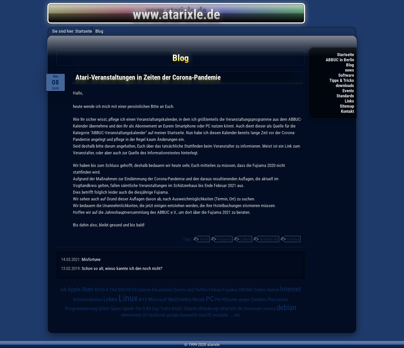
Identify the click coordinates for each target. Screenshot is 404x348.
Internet (290, 289)
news (349, 70)
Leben (245, 239)
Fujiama (224, 239)
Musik (198, 299)
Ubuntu (191, 308)
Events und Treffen (191, 289)
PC (210, 299)
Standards (345, 95)
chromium (252, 308)
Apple (74, 289)
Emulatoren (162, 289)
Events (348, 90)
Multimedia (179, 299)
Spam (116, 308)
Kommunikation (87, 299)
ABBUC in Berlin (340, 59)
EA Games (141, 289)
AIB (63, 289)
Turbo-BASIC (171, 308)
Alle (236, 315)
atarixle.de (269, 239)
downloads (345, 85)
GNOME (245, 289)
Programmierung (81, 308)
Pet (218, 299)
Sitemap (347, 106)
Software (346, 75)
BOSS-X (101, 289)
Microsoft (157, 299)
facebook (156, 315)
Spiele (128, 308)
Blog (350, 64)
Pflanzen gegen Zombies (244, 299)
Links (349, 101)
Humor (273, 289)
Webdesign (209, 308)
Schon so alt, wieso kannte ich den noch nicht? (122, 268)
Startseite (345, 54)
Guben (260, 289)
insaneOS (188, 315)
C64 (113, 289)
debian (286, 307)
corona (293, 239)
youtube (220, 315)
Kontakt (347, 111)
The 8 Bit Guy (147, 308)
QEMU (104, 308)
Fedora (215, 289)
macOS (205, 315)
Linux (128, 298)
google (172, 315)
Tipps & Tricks (341, 80)
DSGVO (124, 289)
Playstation (277, 299)
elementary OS (134, 315)
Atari (204, 239)
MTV (143, 299)
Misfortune (91, 259)
